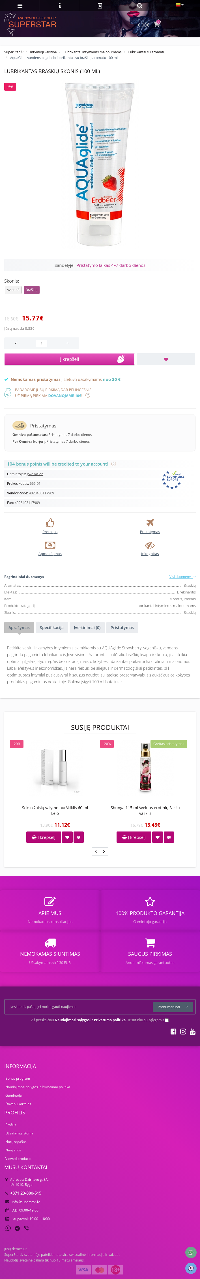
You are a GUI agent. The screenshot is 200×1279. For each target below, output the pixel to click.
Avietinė (13, 289)
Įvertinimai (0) (87, 627)
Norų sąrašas (16, 1141)
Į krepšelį (43, 837)
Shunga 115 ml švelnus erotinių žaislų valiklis (145, 810)
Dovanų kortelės (18, 1103)
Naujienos (13, 1150)
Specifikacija (52, 627)
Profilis (10, 1124)
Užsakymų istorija (19, 1133)
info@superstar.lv (22, 1201)
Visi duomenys (182, 576)
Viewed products (18, 1158)
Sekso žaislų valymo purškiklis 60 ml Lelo (55, 810)
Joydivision (35, 474)
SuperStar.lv (13, 52)
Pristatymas (122, 627)
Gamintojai (14, 1095)
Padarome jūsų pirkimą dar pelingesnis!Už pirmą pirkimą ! (54, 392)
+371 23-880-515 (23, 1193)
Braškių (32, 289)
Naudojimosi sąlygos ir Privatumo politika (37, 1086)
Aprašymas (19, 627)
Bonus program (17, 1078)
